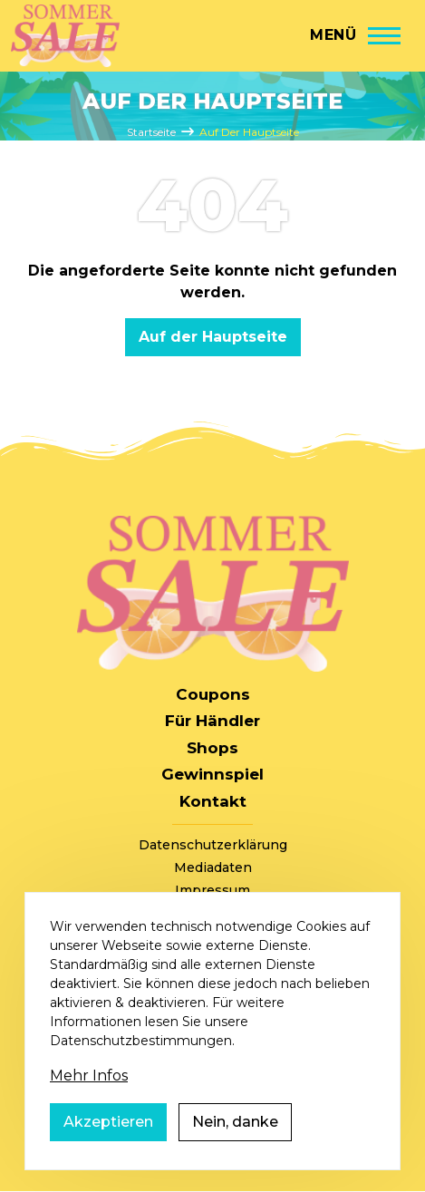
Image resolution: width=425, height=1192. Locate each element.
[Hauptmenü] (355, 35)
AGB (212, 913)
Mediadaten (213, 867)
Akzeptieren (108, 1147)
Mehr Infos (89, 1101)
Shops (212, 748)
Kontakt (212, 801)
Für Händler (212, 721)
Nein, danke (235, 1147)
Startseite (151, 132)
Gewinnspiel (212, 774)
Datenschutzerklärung (213, 845)
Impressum (212, 890)
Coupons (213, 694)
